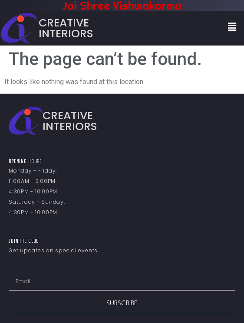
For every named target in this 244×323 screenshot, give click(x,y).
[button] (232, 27)
